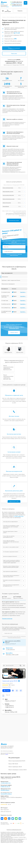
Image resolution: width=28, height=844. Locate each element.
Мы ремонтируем (6, 11)
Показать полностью (7, 618)
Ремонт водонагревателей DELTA (17, 761)
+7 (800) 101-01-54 (17, 5)
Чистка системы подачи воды (8, 195)
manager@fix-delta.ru (6, 793)
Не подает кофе (4, 300)
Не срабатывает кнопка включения (6, 312)
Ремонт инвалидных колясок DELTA (18, 769)
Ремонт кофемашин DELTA (15, 766)
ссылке (6, 754)
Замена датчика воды (7, 202)
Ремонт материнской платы (8, 187)
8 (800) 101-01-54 (5, 786)
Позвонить (20, 10)
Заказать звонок (14, 332)
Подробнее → (23, 292)
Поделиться (2, 818)
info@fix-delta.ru (5, 790)
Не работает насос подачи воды (5, 296)
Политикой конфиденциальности (14, 637)
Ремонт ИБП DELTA (13, 763)
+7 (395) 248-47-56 (17, 2)
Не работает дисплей (5, 304)
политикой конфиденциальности (16, 255)
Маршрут (6, 690)
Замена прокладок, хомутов (8, 191)
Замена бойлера (6, 206)
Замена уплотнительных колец (8, 199)
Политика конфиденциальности (14, 829)
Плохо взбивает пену (5, 307)
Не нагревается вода (5, 292)
